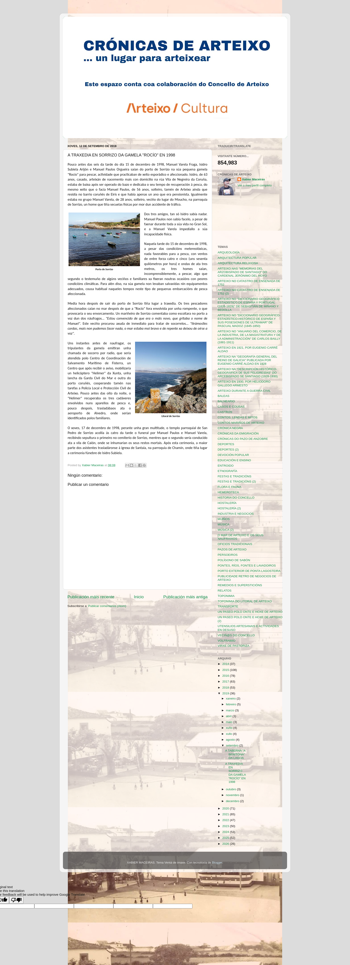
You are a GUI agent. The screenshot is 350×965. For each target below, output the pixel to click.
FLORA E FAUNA (229, 487)
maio (229, 722)
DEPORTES (226, 444)
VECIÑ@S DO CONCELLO (236, 635)
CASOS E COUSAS (231, 406)
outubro (231, 789)
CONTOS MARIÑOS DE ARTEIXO (241, 422)
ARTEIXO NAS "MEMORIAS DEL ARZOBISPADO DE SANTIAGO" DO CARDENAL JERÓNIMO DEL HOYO (242, 272)
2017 (226, 681)
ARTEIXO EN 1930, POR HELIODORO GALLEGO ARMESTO (244, 383)
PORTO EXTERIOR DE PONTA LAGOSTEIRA (249, 571)
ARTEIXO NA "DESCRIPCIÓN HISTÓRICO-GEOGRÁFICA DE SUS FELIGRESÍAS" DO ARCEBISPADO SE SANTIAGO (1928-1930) (248, 372)
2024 (226, 832)
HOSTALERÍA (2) (229, 508)
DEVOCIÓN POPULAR (233, 455)
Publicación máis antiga (185, 596)
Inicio (139, 596)
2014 (226, 664)
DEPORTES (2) (228, 449)
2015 (226, 670)
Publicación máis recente (90, 596)
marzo (230, 710)
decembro (233, 801)
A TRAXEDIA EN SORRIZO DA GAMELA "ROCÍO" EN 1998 (235, 773)
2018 (226, 687)
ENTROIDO (225, 465)
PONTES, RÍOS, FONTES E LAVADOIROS (247, 565)
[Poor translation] (16, 900)
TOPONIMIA (226, 596)
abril (229, 716)
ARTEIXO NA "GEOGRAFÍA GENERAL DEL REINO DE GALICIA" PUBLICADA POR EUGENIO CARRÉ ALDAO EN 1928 (247, 360)
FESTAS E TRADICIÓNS (234, 476)
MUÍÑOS (224, 519)
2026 (226, 843)
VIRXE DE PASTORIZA (233, 645)
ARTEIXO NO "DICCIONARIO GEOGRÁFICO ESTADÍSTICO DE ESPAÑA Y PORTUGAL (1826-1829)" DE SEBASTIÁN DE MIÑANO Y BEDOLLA (248, 304)
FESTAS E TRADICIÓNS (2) (237, 481)
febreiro (231, 704)
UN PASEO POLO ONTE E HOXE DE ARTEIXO (250, 611)
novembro (233, 795)
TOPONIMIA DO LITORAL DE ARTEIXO (245, 601)
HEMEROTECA (228, 492)
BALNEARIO (226, 401)
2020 (226, 808)
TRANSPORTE (228, 606)
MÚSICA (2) (226, 529)
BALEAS (223, 396)
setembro (232, 745)
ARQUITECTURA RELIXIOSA (238, 263)
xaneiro (231, 698)
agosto (231, 739)
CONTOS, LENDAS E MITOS (237, 417)
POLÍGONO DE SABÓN (234, 560)
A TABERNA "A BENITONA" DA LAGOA (235, 754)
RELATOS (224, 590)
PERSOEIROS (228, 554)
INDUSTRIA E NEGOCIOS (236, 513)
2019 (226, 693)
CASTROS (225, 412)
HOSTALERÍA (227, 503)
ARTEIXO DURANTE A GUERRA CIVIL (244, 390)
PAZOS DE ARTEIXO (232, 549)
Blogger (217, 862)
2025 (226, 837)
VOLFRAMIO (226, 640)
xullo (229, 733)
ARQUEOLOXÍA (229, 252)
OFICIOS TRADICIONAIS (235, 544)
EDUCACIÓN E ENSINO (234, 460)
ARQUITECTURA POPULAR (237, 257)
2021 (226, 814)
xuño (229, 727)
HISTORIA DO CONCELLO (236, 497)
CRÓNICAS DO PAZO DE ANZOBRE (243, 438)
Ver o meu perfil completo (255, 185)
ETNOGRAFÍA (227, 471)
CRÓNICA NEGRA (230, 428)
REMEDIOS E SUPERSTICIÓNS (240, 585)
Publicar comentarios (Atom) (107, 606)
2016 (226, 675)
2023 (226, 826)
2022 (226, 820)
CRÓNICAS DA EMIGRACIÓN (238, 433)
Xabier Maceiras (253, 179)
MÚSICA (223, 524)
